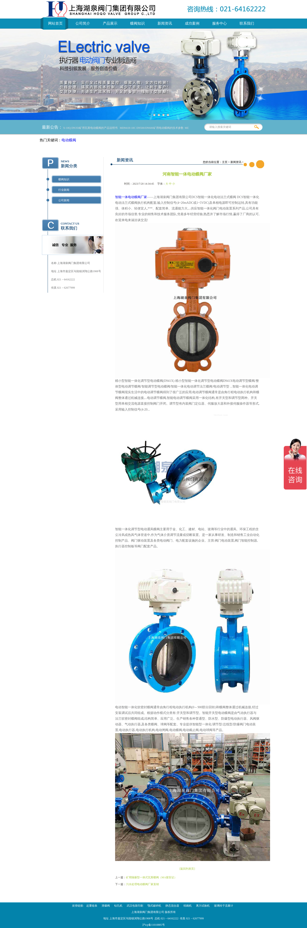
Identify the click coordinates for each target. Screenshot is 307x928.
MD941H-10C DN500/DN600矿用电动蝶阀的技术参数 (153, 127)
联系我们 (247, 23)
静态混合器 (172, 905)
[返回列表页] (187, 868)
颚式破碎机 (154, 905)
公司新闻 (63, 200)
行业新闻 (63, 189)
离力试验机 (203, 905)
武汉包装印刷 (135, 905)
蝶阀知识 (137, 23)
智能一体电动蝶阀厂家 (131, 197)
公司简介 (82, 23)
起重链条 (91, 905)
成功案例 (192, 23)
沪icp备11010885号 (153, 924)
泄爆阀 (106, 905)
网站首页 (55, 23)
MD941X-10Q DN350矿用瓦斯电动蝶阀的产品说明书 (87, 127)
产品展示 (110, 23)
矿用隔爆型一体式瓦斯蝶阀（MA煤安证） (151, 877)
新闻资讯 (164, 23)
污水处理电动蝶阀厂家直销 (142, 884)
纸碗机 (187, 905)
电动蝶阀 (69, 140)
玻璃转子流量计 (223, 905)
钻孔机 (118, 905)
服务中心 (219, 23)
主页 (224, 162)
